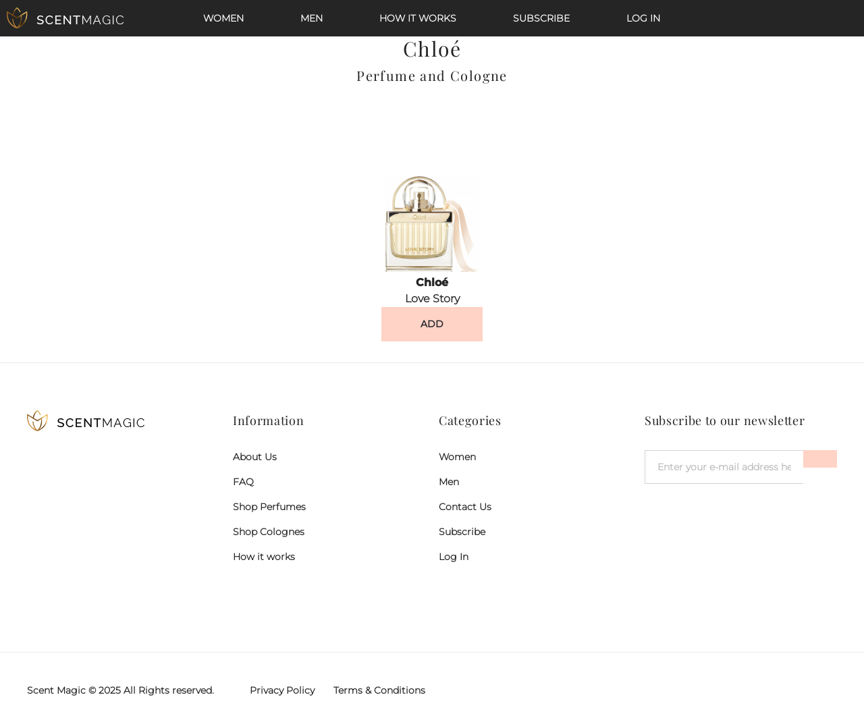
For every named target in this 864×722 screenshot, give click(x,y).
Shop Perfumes (269, 507)
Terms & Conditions (379, 690)
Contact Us (465, 507)
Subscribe (541, 18)
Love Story (432, 298)
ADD (432, 324)
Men (311, 18)
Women (223, 18)
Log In (643, 18)
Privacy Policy (282, 690)
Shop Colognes (268, 532)
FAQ (243, 482)
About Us (255, 457)
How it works (417, 18)
